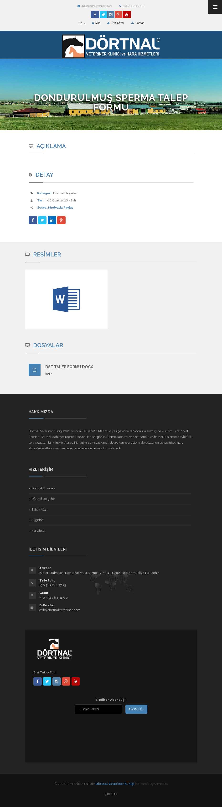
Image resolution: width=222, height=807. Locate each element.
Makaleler (38, 530)
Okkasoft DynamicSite (152, 784)
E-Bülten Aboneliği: (111, 700)
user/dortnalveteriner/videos (76, 681)
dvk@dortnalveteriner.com (94, 6)
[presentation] (64, 726)
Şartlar (137, 23)
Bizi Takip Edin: (45, 672)
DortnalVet (47, 681)
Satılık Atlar (39, 509)
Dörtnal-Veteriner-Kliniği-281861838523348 (37, 681)
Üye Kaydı (115, 23)
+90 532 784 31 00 (53, 597)
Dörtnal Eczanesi (43, 488)
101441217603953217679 (66, 681)
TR (81, 23)
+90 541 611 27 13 (131, 6)
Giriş (96, 23)
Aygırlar (37, 520)
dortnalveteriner (56, 681)
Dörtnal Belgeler (43, 499)
